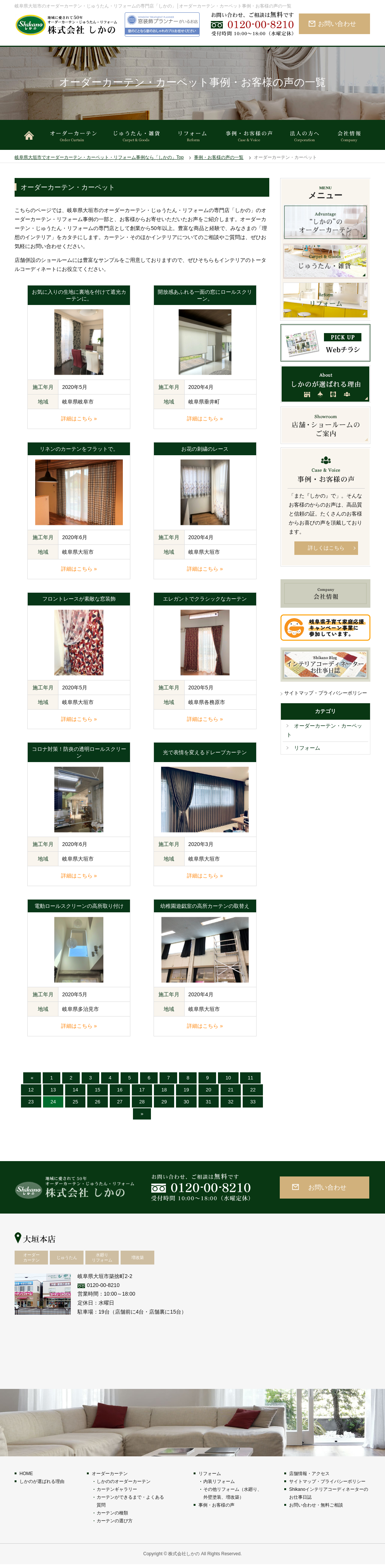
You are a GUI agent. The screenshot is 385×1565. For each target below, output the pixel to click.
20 (208, 1090)
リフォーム (307, 748)
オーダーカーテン (110, 1473)
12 (31, 1090)
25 (75, 1102)
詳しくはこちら (326, 548)
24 (53, 1102)
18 (164, 1090)
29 (164, 1102)
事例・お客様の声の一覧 (218, 157)
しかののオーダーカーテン (124, 1481)
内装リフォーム (219, 1481)
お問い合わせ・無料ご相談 (316, 1505)
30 (186, 1102)
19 (186, 1090)
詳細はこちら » (79, 419)
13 (53, 1090)
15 (97, 1090)
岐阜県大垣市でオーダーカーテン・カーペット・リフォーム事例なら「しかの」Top (99, 157)
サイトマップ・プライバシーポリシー (325, 693)
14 (75, 1090)
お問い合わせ (337, 23)
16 (119, 1090)
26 (97, 1102)
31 (208, 1102)
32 (230, 1102)
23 (31, 1102)
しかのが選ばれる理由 (41, 1481)
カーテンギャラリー (117, 1489)
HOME (26, 1473)
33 (252, 1102)
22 (252, 1090)
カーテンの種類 (112, 1513)
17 (142, 1090)
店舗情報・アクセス (309, 1473)
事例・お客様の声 (216, 1505)
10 (228, 1078)
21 (230, 1090)
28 (142, 1102)
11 (250, 1078)
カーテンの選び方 (115, 1520)
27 (119, 1102)
